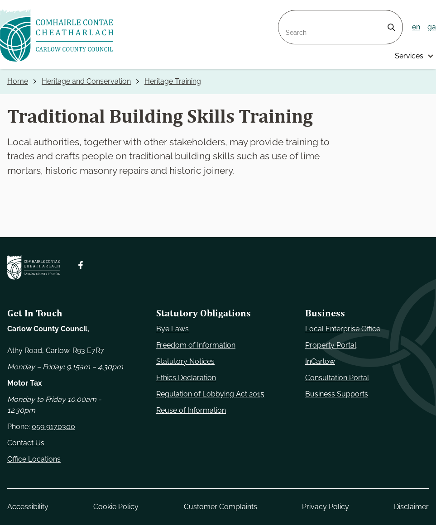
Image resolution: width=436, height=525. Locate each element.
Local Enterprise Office (342, 329)
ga (431, 27)
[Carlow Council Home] (33, 267)
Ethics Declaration (186, 377)
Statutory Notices (185, 361)
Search (290, 15)
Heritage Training (172, 81)
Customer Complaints (220, 506)
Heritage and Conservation (86, 81)
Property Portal (330, 345)
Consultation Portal (337, 377)
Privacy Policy (325, 506)
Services (409, 56)
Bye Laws (172, 329)
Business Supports (336, 394)
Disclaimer (411, 506)
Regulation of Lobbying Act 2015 (210, 394)
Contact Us (25, 443)
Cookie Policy (116, 506)
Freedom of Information (195, 345)
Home (17, 81)
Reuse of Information (191, 410)
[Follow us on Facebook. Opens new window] (81, 265)
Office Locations (34, 459)
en (416, 27)
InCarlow (320, 361)
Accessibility (27, 506)
